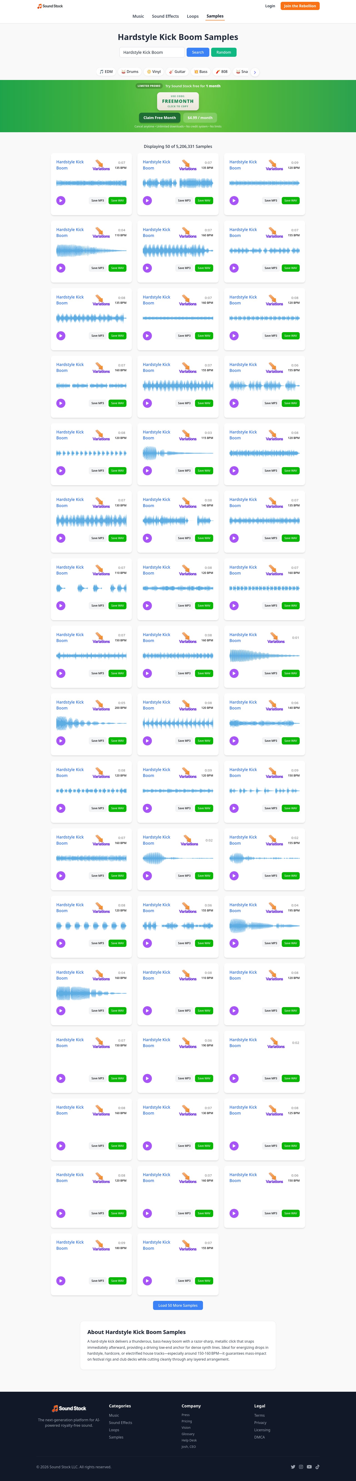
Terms (259, 1415)
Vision (186, 1427)
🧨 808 (222, 71)
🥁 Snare (243, 71)
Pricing (187, 1421)
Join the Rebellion (300, 5)
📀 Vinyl (154, 71)
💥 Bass (200, 71)
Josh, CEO (189, 1446)
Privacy (260, 1422)
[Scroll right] (255, 72)
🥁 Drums (129, 71)
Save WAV (117, 200)
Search (198, 52)
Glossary (188, 1434)
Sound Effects (165, 16)
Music (138, 16)
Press (186, 1415)
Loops (193, 16)
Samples (215, 16)
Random (224, 52)
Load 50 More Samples (178, 1305)
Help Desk (189, 1440)
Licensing (262, 1429)
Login (270, 5)
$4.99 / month (200, 117)
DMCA (259, 1437)
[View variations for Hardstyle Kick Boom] (101, 165)
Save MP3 (97, 200)
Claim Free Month (159, 117)
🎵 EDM (106, 71)
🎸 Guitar (177, 71)
